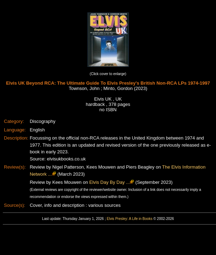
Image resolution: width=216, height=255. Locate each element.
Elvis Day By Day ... (109, 182)
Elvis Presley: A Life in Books (129, 219)
